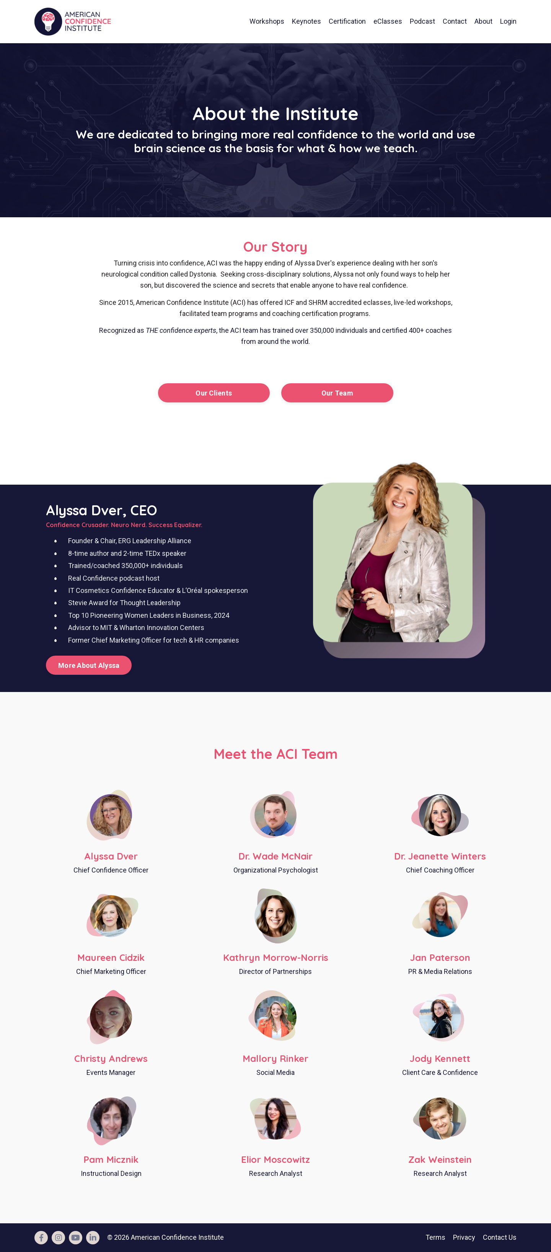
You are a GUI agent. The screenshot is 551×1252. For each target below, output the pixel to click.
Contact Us (500, 1237)
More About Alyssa (88, 665)
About (483, 21)
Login (508, 21)
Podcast (422, 21)
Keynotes (306, 21)
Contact (455, 21)
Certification (347, 21)
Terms (435, 1237)
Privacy (464, 1237)
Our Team (337, 393)
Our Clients (214, 393)
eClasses (387, 21)
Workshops (266, 21)
